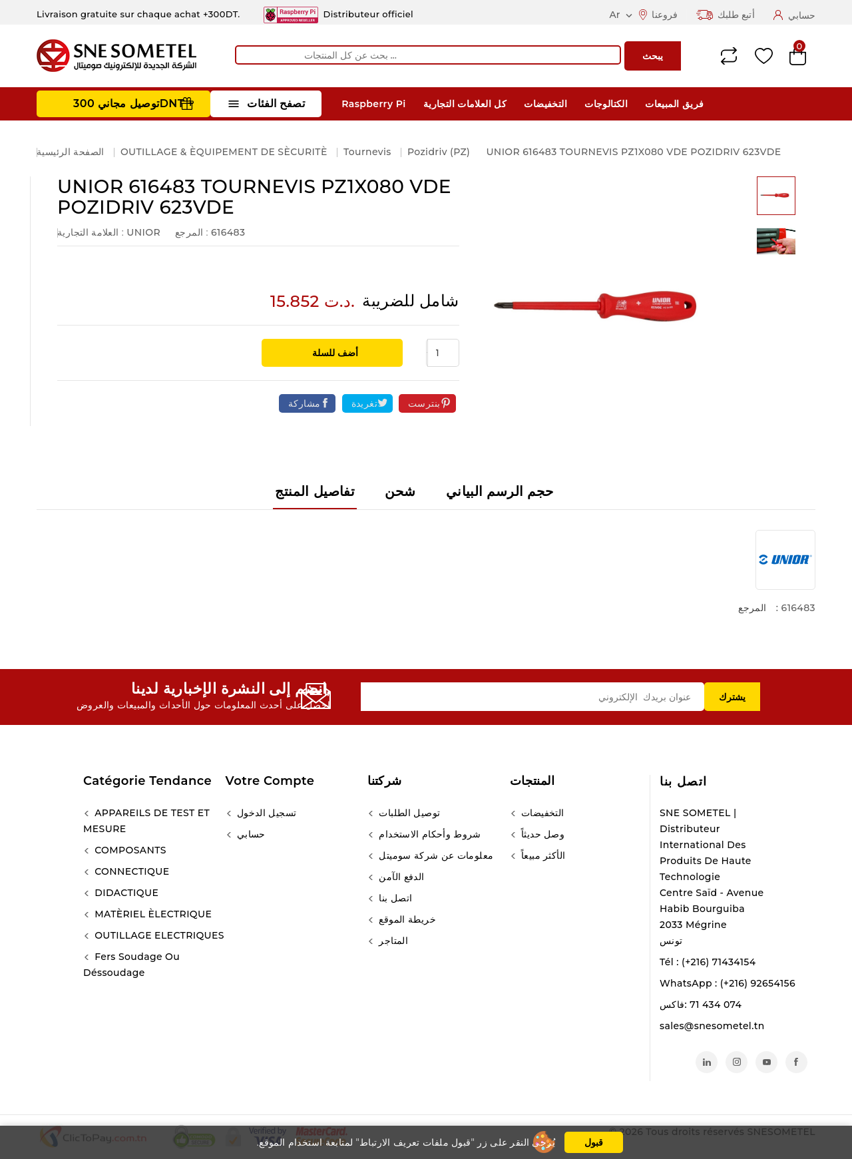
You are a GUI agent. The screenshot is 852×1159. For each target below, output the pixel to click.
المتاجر (392, 941)
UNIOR (143, 232)
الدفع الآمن (400, 877)
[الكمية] (443, 353)
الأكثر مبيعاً (542, 855)
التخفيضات (545, 104)
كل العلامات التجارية (465, 104)
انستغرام (736, 1062)
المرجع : (191, 232)
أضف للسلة (334, 353)
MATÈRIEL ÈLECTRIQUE (152, 914)
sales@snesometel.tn (712, 1026)
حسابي (250, 834)
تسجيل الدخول (265, 813)
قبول (593, 1142)
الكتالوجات (606, 104)
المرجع (752, 608)
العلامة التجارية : (90, 232)
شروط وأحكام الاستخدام (428, 834)
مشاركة (304, 403)
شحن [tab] (400, 491)
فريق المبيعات (674, 104)
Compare (729, 56)
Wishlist (764, 56)
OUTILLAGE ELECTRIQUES (158, 935)
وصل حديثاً (542, 834)
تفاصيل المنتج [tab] (315, 491)
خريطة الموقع (406, 919)
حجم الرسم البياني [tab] (500, 491)
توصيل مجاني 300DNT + (133, 103)
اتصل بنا (684, 781)
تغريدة (364, 403)
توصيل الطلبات (408, 813)
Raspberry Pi (373, 104)
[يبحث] (428, 55)
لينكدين (707, 1062)
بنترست (424, 403)
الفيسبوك (796, 1062)
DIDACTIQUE (125, 893)
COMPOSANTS (129, 850)
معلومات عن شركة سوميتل (434, 855)
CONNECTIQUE (130, 871)
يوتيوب (766, 1062)
